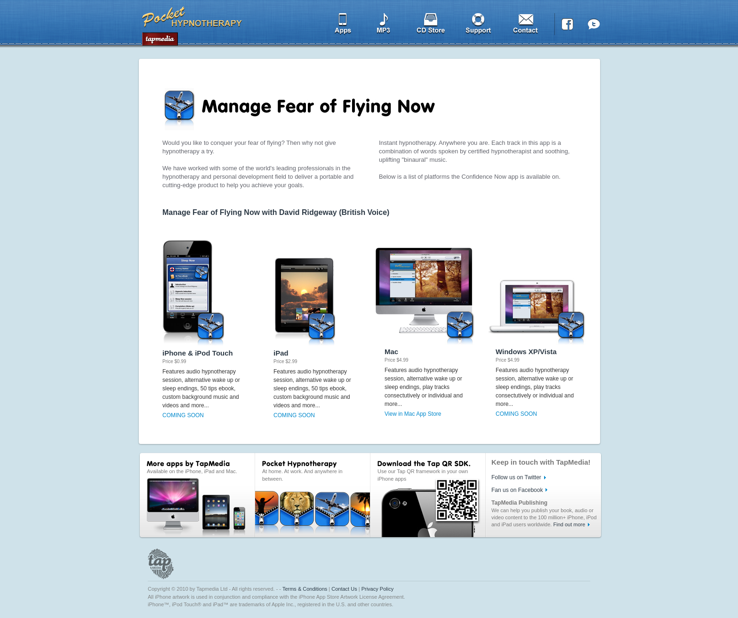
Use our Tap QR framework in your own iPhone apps (422, 474)
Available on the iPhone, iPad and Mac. (192, 471)
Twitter (593, 26)
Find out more (569, 524)
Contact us (528, 26)
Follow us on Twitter (516, 477)
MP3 (384, 26)
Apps (340, 26)
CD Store (431, 26)
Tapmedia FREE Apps (192, 23)
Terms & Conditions (304, 589)
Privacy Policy (377, 589)
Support (478, 26)
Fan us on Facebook (517, 490)
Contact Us (344, 589)
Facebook (567, 26)
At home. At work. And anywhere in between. (302, 474)
